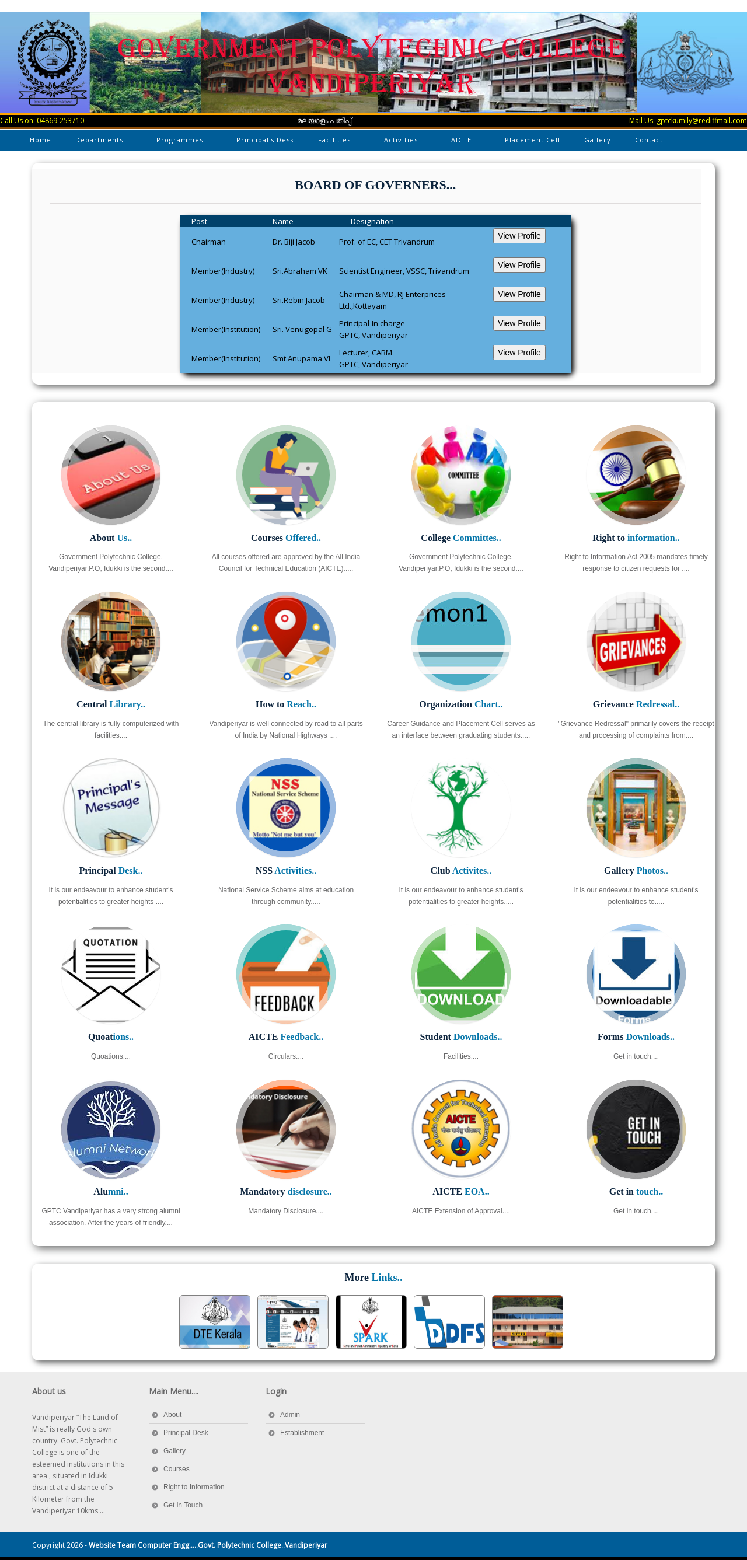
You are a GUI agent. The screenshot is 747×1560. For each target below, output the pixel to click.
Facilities (335, 142)
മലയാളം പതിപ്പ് (324, 120)
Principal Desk (185, 1433)
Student (461, 1037)
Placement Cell (532, 139)
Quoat (111, 1037)
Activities (402, 142)
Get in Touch (183, 1505)
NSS (286, 870)
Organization (461, 704)
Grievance (636, 704)
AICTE (462, 142)
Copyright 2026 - (179, 1545)
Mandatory (285, 1191)
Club (461, 870)
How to (286, 704)
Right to (635, 538)
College (461, 538)
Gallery (597, 139)
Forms (636, 1037)
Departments (100, 142)
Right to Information (194, 1487)
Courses (286, 538)
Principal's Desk (265, 139)
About (111, 538)
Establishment (302, 1433)
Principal (111, 870)
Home (40, 139)
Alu (110, 1191)
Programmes (180, 142)
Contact (649, 139)
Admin (290, 1415)
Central (110, 704)
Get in (636, 1191)
